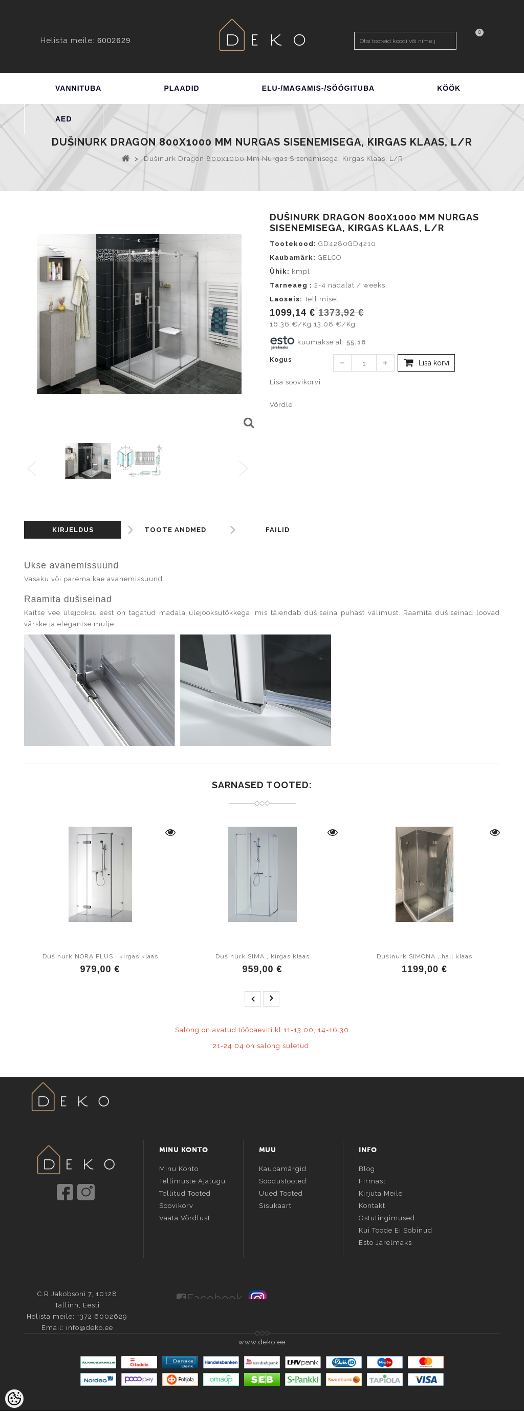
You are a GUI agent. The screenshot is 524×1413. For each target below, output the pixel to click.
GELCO (330, 257)
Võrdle (281, 404)
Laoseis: (286, 299)
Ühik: (280, 271)
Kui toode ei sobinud (395, 1229)
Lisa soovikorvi (295, 382)
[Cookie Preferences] (14, 1398)
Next (245, 469)
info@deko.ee (92, 1233)
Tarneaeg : (291, 285)
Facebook (215, 1295)
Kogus (281, 359)
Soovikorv (176, 1204)
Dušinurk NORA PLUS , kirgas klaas (100, 956)
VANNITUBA (78, 88)
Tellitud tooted (185, 1192)
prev (253, 999)
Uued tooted (281, 1192)
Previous (32, 469)
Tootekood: (293, 244)
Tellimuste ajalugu (192, 1179)
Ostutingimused (387, 1216)
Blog (367, 1167)
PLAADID (181, 88)
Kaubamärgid (283, 1167)
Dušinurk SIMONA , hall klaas (424, 956)
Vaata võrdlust (184, 1216)
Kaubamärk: (293, 257)
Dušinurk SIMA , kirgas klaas (262, 956)
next (271, 999)
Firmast (372, 1179)
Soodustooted (283, 1179)
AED (63, 119)
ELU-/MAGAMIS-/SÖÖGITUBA (318, 88)
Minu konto (179, 1167)
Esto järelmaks (385, 1241)
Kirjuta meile (381, 1192)
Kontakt (372, 1204)
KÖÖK (449, 88)
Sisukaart (275, 1204)
